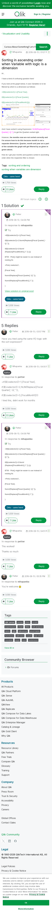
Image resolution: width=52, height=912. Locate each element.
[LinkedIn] (9, 841)
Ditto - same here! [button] (12, 176)
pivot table (35, 631)
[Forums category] (5, 667)
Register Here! (37, 25)
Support (5, 774)
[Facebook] (15, 841)
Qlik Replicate (8, 709)
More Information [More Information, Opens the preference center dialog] (26, 909)
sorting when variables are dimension (21, 169)
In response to (18, 225)
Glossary (5, 766)
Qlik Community (10, 834)
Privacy (5, 805)
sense (20, 622)
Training (5, 770)
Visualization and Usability (16, 33)
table (7, 631)
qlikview (20, 636)
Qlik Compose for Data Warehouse (19, 718)
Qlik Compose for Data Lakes (16, 713)
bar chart (38, 636)
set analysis (37, 627)
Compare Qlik (8, 761)
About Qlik (6, 787)
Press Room (7, 791)
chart (20, 627)
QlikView (5, 704)
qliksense (22, 631)
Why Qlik (5, 735)
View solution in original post (19, 291)
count (29, 636)
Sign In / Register (42, 14)
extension (33, 640)
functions (9, 636)
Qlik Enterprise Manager (13, 722)
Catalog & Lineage (10, 726)
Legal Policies (8, 866)
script (34, 622)
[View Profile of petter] (18, 214)
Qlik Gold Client (9, 731)
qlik (14, 631)
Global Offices (8, 818)
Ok (26, 903)
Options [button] (47, 33)
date (28, 622)
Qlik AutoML (7, 700)
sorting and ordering (19, 165)
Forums (15, 667)
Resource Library (9, 748)
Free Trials (6, 757)
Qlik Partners (7, 752)
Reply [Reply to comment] (39, 311)
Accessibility (7, 800)
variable (8, 640)
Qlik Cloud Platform (11, 691)
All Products (7, 686)
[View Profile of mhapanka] (17, 52)
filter (28, 627)
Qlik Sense (6, 695)
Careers (5, 809)
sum (24, 640)
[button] (49, 52)
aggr (17, 640)
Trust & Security (9, 796)
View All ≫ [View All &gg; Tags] (9, 648)
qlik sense (9, 622)
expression (10, 627)
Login (37, 3)
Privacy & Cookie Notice (13, 870)
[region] (26, 893)
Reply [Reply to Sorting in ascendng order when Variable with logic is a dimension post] (42, 189)
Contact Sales (8, 822)
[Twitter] (3, 841)
